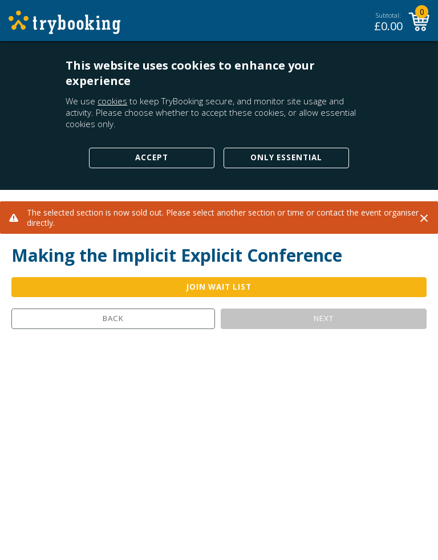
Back (113, 318)
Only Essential (286, 157)
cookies (112, 101)
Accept (151, 157)
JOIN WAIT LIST (219, 287)
